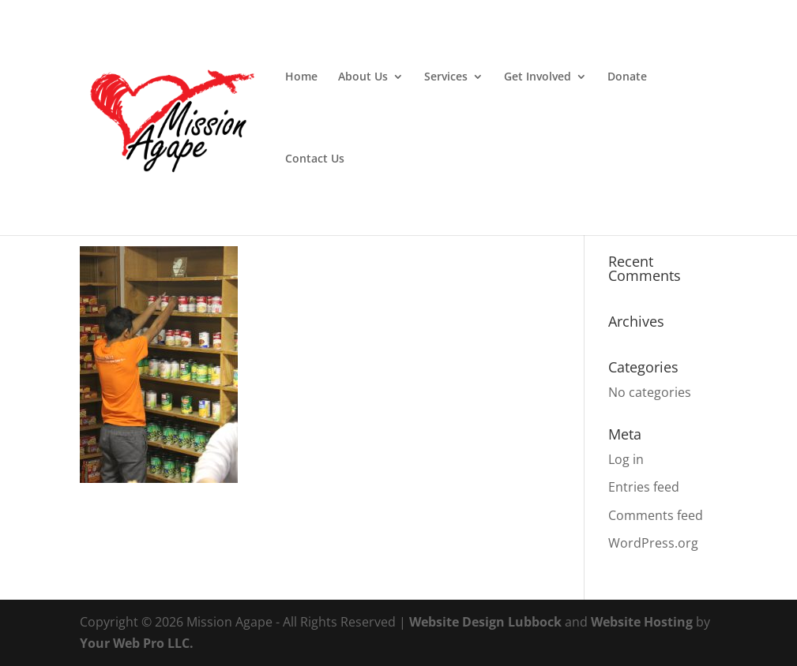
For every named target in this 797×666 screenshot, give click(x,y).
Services (446, 77)
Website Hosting (642, 621)
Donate (627, 77)
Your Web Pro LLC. (137, 643)
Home (301, 77)
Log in (626, 459)
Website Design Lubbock (485, 621)
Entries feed (643, 487)
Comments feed (655, 515)
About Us (363, 77)
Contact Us (314, 159)
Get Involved (537, 77)
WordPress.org (653, 543)
